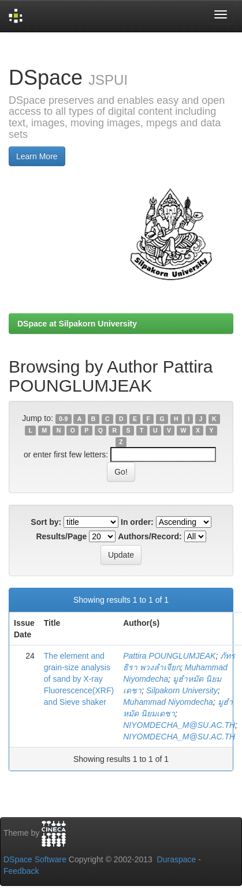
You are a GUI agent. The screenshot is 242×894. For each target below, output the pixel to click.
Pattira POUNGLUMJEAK (169, 655)
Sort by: (46, 522)
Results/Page (61, 536)
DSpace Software (34, 859)
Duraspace (176, 859)
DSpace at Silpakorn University (77, 323)
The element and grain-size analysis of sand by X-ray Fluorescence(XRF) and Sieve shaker (79, 679)
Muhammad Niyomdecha (168, 702)
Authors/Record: (149, 536)
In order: (137, 522)
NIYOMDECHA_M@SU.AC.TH (179, 725)
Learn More (37, 156)
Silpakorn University (182, 690)
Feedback (21, 871)
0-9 (63, 418)
